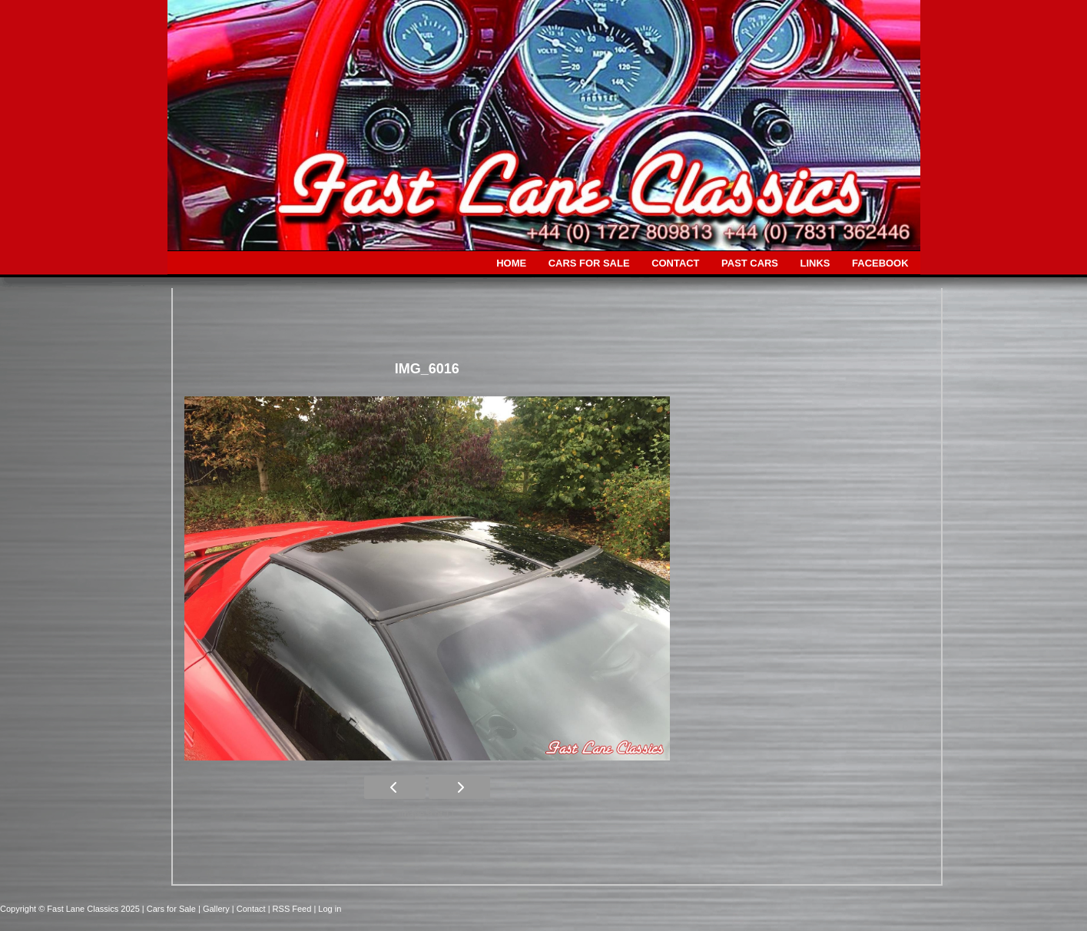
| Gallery (215, 908)
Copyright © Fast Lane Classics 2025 (71, 908)
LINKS (815, 263)
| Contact (250, 908)
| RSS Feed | (293, 908)
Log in (329, 908)
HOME (511, 263)
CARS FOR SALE (589, 263)
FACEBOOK (880, 263)
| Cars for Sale (170, 908)
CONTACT (675, 263)
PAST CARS (749, 263)
